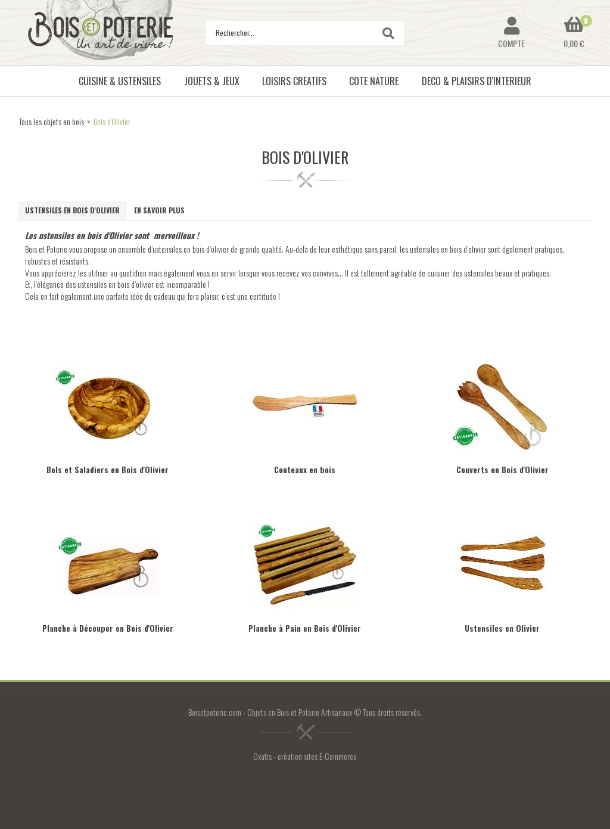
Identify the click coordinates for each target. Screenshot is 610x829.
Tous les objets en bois (51, 121)
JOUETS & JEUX (211, 81)
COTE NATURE (374, 81)
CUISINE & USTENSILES (120, 81)
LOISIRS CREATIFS (294, 81)
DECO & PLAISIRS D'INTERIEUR (476, 81)
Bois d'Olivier (112, 121)
